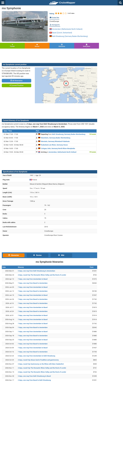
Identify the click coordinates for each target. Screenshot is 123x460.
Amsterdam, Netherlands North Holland (62, 152)
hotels (93, 134)
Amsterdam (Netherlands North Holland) (65, 29)
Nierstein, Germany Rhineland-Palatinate (55, 141)
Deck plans (86, 45)
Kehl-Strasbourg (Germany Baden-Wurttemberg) (68, 36)
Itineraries (61, 45)
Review (37, 45)
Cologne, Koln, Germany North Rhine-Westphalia (58, 148)
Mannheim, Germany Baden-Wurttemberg (55, 138)
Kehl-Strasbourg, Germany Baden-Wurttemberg (68, 134)
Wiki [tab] (61, 255)
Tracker (12, 45)
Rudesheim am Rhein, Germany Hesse (54, 145)
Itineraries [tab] (13, 255)
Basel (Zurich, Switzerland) (60, 33)
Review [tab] (37, 255)
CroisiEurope (54, 21)
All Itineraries (16, 81)
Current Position (16, 85)
